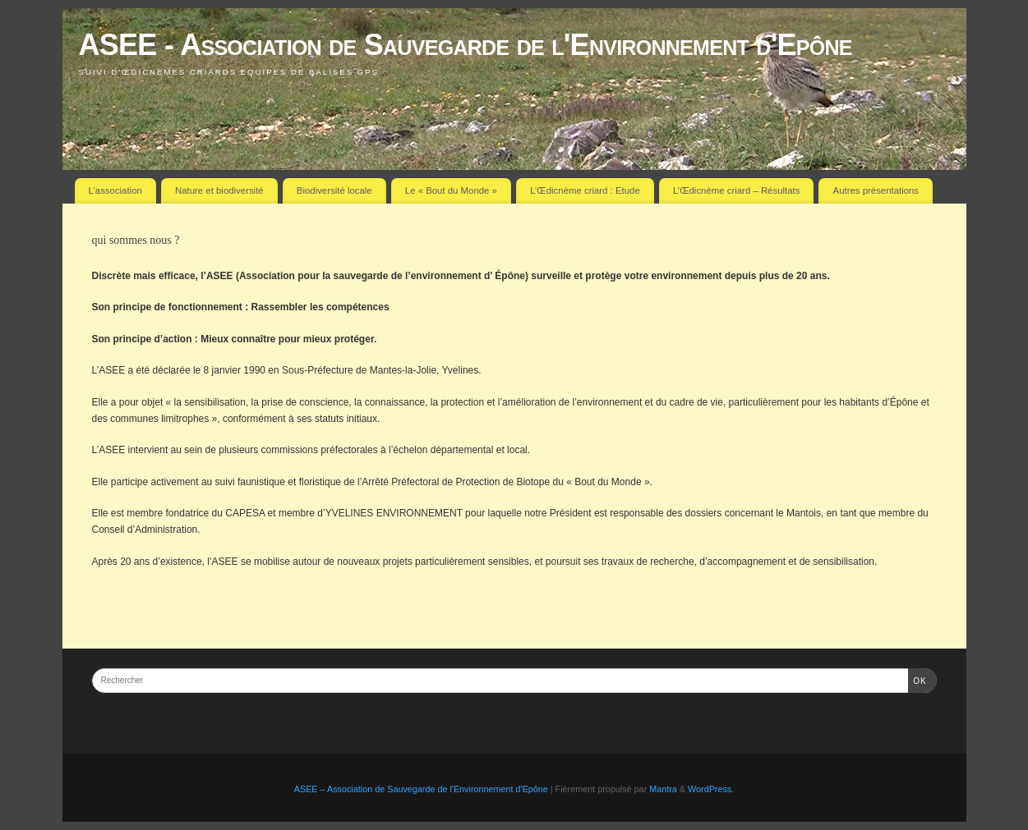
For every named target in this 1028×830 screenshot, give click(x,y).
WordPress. (711, 789)
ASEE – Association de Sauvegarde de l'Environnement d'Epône (421, 789)
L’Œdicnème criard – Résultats (736, 190)
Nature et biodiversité (219, 190)
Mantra (663, 789)
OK (917, 679)
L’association (115, 190)
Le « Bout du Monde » (451, 190)
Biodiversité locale (334, 190)
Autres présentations (876, 190)
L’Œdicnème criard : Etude (585, 190)
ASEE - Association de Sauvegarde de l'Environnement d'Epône (465, 45)
